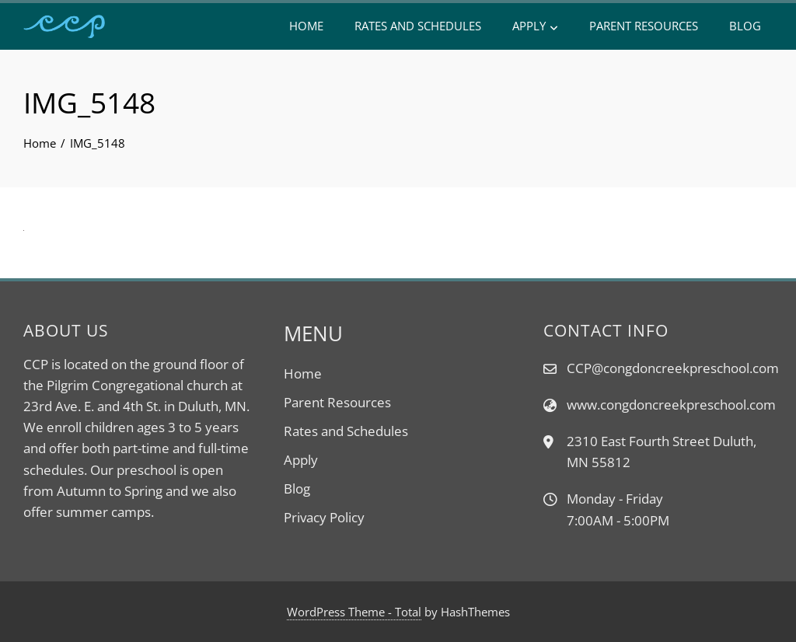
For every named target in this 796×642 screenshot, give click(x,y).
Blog (745, 25)
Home (306, 25)
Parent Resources (643, 25)
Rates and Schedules (417, 25)
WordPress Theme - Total (354, 611)
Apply (535, 26)
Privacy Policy (324, 517)
